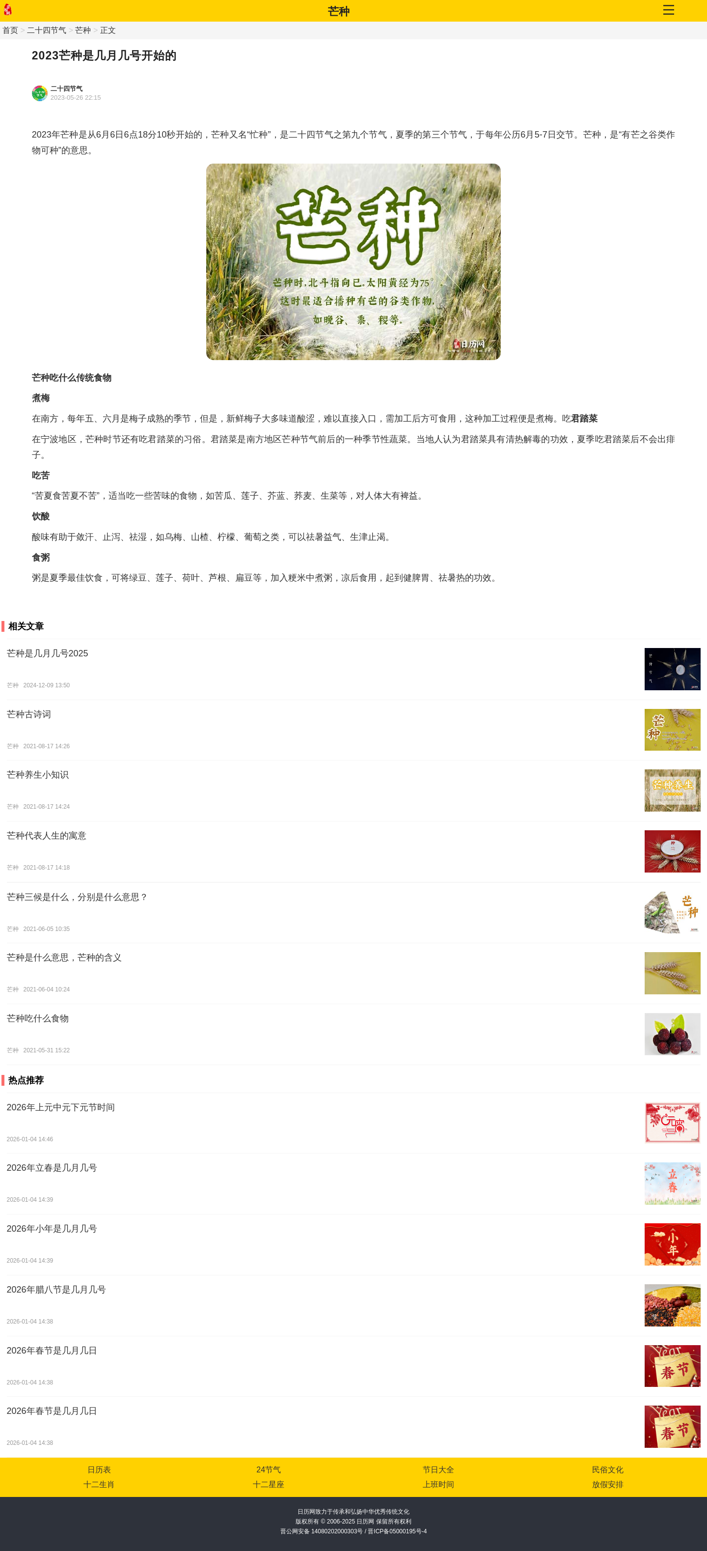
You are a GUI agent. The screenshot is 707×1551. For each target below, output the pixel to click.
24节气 (268, 1470)
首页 (10, 30)
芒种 (339, 11)
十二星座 (268, 1484)
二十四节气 (46, 30)
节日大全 (438, 1470)
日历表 (99, 1470)
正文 (108, 30)
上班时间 (438, 1484)
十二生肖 (99, 1484)
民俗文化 (608, 1470)
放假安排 (608, 1484)
